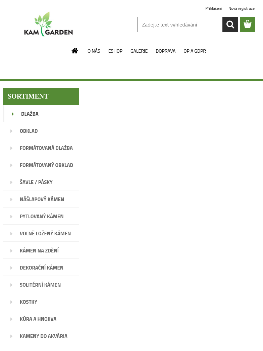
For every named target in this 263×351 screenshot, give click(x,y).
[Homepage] (75, 50)
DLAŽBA (30, 114)
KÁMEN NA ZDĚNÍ (39, 250)
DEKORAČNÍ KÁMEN (41, 268)
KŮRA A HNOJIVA (38, 319)
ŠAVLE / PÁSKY (36, 182)
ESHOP (115, 50)
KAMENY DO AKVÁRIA (43, 336)
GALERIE (139, 50)
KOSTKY (28, 302)
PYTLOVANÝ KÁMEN (42, 216)
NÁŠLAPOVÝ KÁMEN (42, 199)
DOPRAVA (165, 50)
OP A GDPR (194, 50)
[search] (230, 24)
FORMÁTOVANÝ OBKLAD (46, 165)
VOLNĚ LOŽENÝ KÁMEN (45, 233)
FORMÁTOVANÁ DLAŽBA (46, 148)
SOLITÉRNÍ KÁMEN (40, 285)
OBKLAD (29, 131)
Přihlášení (214, 8)
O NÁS (94, 50)
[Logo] (49, 25)
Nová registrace (241, 8)
